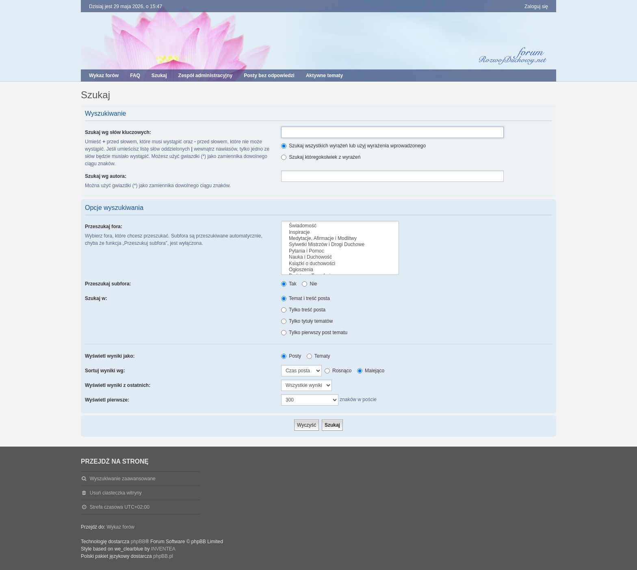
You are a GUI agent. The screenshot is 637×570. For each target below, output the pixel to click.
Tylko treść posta (303, 310)
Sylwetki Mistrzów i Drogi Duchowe (340, 245)
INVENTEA (163, 549)
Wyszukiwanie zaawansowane (123, 478)
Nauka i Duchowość (340, 257)
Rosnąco (338, 371)
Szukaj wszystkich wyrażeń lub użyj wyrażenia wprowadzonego (353, 146)
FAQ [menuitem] (135, 75)
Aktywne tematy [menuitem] (324, 75)
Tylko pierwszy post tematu (314, 332)
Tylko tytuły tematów (307, 321)
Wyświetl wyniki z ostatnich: (117, 385)
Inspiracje (340, 232)
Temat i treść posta (305, 298)
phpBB (138, 541)
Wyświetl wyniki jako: (109, 356)
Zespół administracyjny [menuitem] (205, 75)
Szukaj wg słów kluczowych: (118, 132)
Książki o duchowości (340, 264)
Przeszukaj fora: (103, 226)
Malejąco (370, 371)
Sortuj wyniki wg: (105, 371)
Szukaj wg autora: (105, 176)
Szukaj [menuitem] (159, 75)
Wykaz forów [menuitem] (104, 75)
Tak (289, 284)
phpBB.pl (163, 556)
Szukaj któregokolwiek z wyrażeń (320, 157)
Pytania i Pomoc (340, 251)
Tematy (318, 356)
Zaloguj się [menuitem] (536, 6)
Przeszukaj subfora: (108, 284)
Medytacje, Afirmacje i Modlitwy (340, 238)
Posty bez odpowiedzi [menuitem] (269, 75)
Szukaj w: (96, 298)
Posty (291, 356)
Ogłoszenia (340, 270)
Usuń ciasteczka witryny (116, 493)
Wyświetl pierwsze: (107, 400)
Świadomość (340, 226)
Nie (309, 284)
